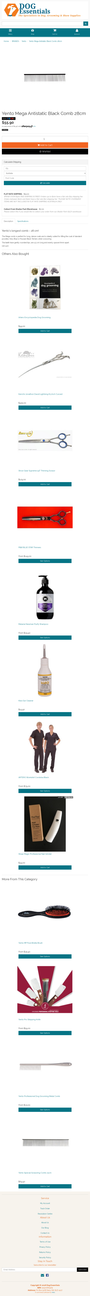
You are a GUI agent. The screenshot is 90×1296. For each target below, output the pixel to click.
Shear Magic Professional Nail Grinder (35, 854)
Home (6, 41)
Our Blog (45, 1228)
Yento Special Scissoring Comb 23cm (34, 1173)
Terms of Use (45, 1242)
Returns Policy (45, 1252)
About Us (45, 1223)
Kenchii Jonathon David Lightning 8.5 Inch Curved (40, 394)
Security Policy (45, 1258)
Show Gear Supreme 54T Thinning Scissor (36, 471)
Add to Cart (45, 145)
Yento (24, 41)
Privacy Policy (45, 1247)
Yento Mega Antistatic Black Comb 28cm (45, 41)
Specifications (22, 221)
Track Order (45, 1209)
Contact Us (45, 1233)
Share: (9, 118)
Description (8, 221)
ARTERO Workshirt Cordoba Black (33, 777)
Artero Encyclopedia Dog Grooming (34, 317)
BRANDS (15, 41)
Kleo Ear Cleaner (25, 701)
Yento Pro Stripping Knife (29, 1019)
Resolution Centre (45, 1214)
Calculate (45, 183)
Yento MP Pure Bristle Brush (30, 943)
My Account (45, 1203)
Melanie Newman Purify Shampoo (33, 624)
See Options (45, 561)
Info (34, 126)
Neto (53, 1292)
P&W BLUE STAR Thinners (29, 547)
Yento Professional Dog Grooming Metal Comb (39, 1096)
